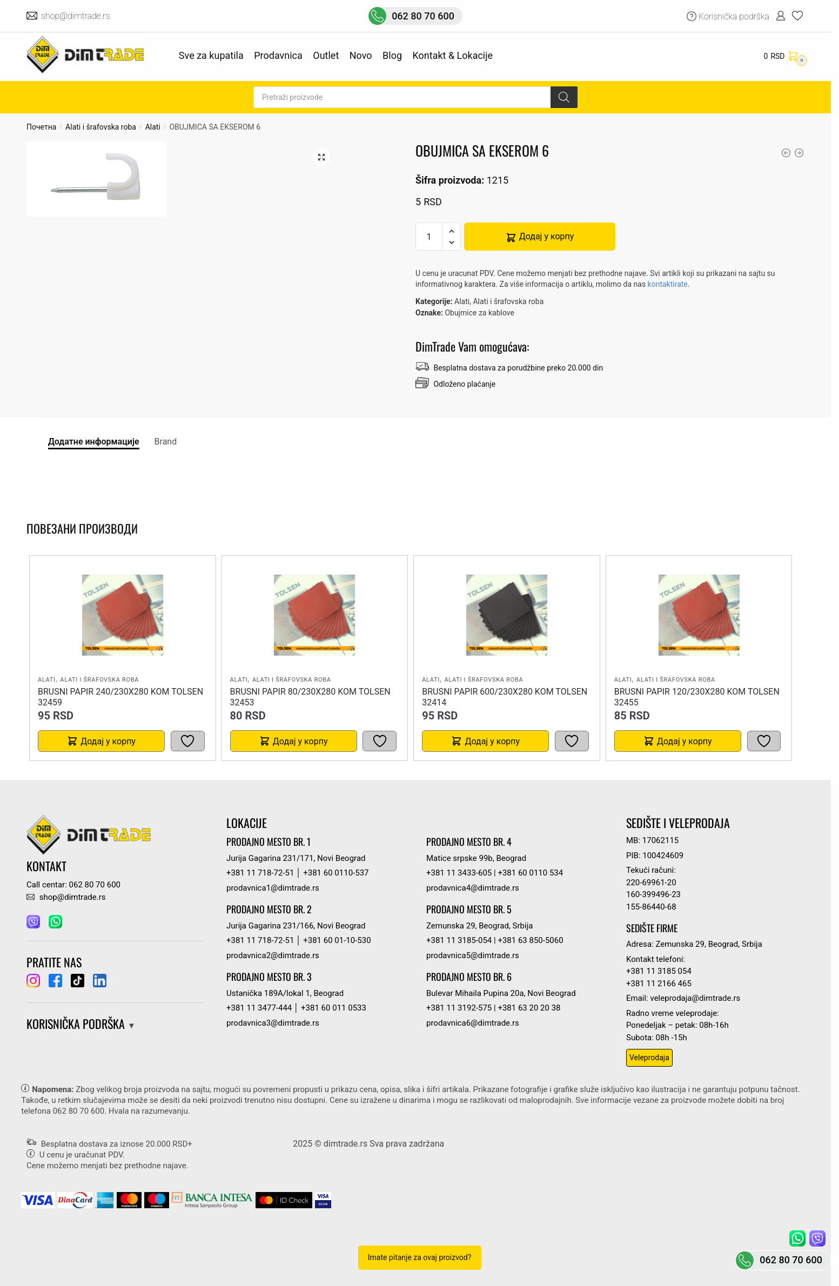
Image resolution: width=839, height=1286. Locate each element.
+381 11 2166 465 (659, 983)
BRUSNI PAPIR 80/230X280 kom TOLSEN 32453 (310, 697)
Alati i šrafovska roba (100, 127)
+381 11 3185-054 (459, 940)
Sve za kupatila (211, 55)
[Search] (564, 97)
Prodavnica (278, 55)
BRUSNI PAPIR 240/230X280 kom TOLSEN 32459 (120, 697)
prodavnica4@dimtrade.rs (472, 888)
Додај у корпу (546, 236)
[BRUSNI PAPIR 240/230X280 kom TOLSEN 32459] (123, 615)
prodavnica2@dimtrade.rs (272, 955)
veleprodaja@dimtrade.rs (695, 998)
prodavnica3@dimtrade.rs (272, 1023)
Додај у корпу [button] (108, 741)
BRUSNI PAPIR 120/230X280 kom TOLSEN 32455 (697, 697)
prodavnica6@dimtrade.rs (472, 1023)
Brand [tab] (166, 441)
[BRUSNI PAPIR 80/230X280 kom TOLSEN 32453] (314, 615)
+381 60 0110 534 (530, 873)
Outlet (326, 55)
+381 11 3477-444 (259, 1008)
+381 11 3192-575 (459, 1008)
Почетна (41, 127)
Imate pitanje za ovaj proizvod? (420, 1257)
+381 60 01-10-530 (337, 940)
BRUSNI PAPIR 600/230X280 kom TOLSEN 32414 (504, 697)
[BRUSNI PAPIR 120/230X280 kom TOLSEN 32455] (699, 615)
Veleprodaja (649, 1057)
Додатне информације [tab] (93, 441)
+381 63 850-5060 (530, 940)
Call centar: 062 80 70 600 (73, 885)
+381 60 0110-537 (335, 873)
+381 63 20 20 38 (529, 1008)
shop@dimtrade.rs (76, 16)
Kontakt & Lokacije (452, 55)
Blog (392, 55)
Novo (361, 55)
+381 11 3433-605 (459, 873)
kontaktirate (668, 284)
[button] (321, 157)
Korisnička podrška (734, 16)
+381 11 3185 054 (659, 971)
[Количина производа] (428, 237)
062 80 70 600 (423, 16)
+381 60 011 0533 (333, 1008)
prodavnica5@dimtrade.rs (472, 955)
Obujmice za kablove (479, 312)
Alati (152, 127)
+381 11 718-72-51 (260, 873)
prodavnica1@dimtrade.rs (272, 888)
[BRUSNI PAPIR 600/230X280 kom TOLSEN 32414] (507, 615)
